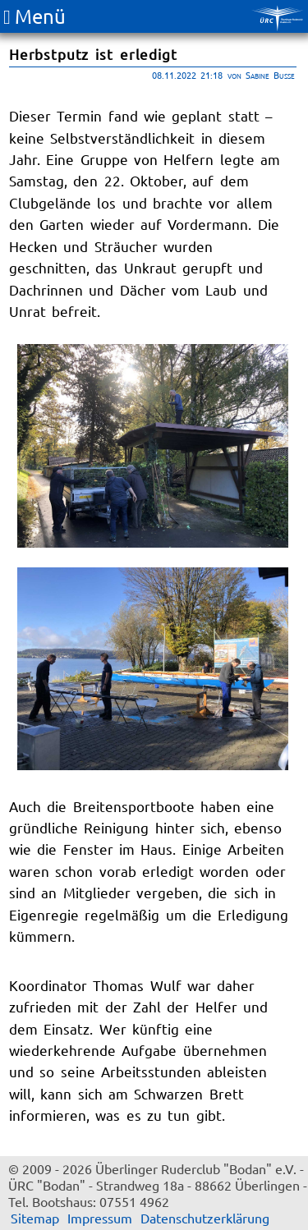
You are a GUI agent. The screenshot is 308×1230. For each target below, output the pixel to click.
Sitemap (35, 1217)
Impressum (99, 1217)
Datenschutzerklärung (204, 1217)
